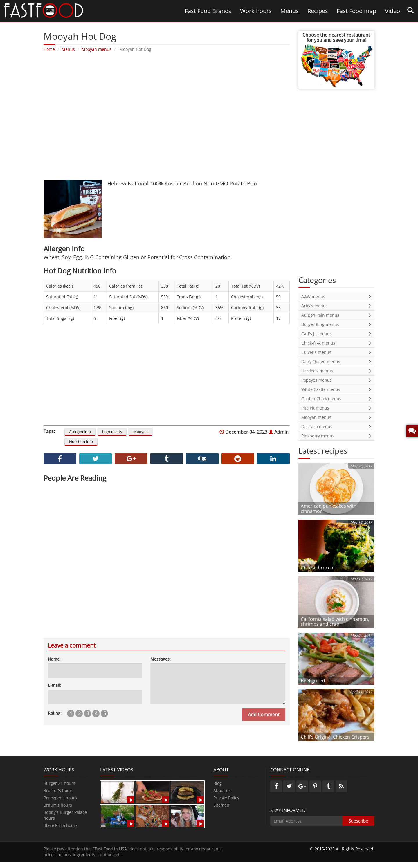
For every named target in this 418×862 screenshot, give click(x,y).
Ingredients (112, 431)
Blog (217, 783)
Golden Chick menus (336, 398)
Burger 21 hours (59, 783)
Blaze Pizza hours (61, 825)
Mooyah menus (336, 417)
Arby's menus (336, 306)
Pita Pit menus (336, 408)
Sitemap (221, 805)
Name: (54, 659)
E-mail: (54, 685)
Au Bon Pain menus (336, 315)
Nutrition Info (81, 441)
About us (222, 790)
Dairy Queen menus (336, 361)
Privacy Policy (226, 797)
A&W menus (336, 296)
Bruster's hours (58, 790)
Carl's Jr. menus (336, 333)
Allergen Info (80, 431)
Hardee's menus (336, 371)
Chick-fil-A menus (336, 343)
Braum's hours (58, 805)
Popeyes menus (336, 380)
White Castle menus (336, 389)
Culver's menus (336, 352)
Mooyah (140, 431)
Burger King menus (336, 324)
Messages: (160, 659)
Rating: (55, 713)
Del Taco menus (336, 426)
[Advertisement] (164, 116)
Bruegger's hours (60, 797)
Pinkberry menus (336, 436)
